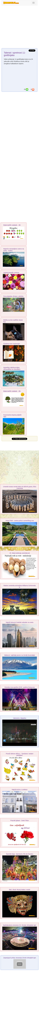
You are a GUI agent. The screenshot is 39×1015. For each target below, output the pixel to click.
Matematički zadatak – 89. (12, 391)
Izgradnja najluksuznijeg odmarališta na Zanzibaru (11, 368)
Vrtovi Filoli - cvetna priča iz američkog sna (20, 520)
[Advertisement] (19, 27)
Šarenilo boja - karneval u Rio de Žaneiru (19, 854)
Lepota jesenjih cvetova (11, 272)
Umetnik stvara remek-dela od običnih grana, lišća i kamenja (19, 487)
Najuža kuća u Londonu (19, 789)
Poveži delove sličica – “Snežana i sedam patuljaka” (19, 754)
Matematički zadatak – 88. (12, 225)
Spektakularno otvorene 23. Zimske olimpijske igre (19, 925)
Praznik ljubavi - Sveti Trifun (19, 820)
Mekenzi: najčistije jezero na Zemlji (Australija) (19, 655)
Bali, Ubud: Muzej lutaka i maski (19, 889)
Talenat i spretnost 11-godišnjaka (15, 54)
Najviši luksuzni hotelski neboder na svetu (19, 622)
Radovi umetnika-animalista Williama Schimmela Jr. (20, 586)
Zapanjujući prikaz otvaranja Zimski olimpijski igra (19, 958)
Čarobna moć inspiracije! (11, 344)
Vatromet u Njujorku (19, 718)
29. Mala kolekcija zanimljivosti (19, 553)
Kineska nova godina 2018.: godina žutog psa (20, 687)
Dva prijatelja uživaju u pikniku (13, 296)
